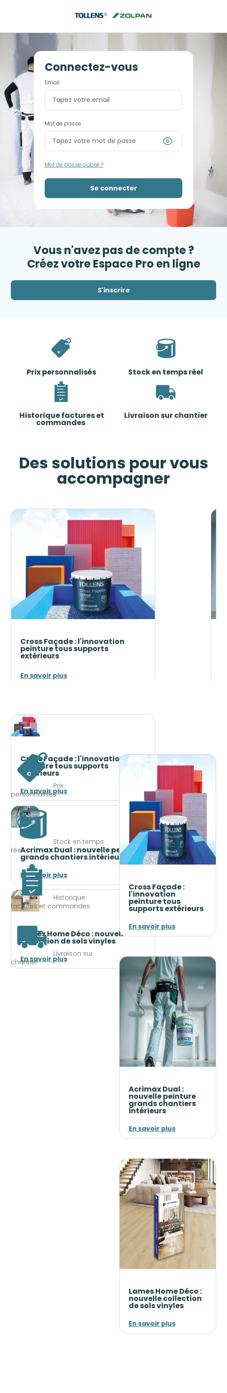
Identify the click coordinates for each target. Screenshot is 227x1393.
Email (52, 82)
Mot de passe (63, 123)
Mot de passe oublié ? (74, 164)
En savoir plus (43, 675)
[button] (113, 188)
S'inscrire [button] (113, 290)
